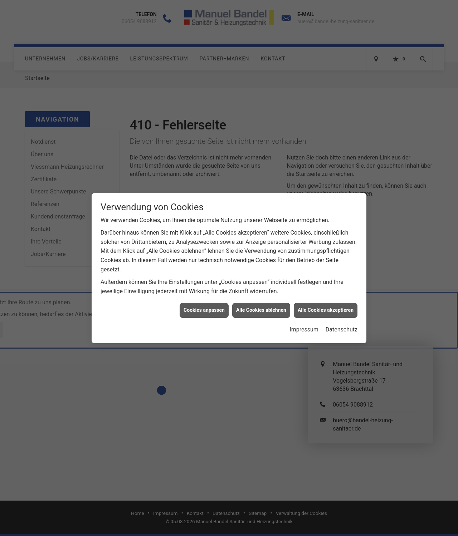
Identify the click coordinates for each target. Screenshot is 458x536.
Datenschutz (341, 326)
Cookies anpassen (204, 306)
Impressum (303, 326)
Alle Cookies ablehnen (261, 306)
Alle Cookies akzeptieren (326, 306)
